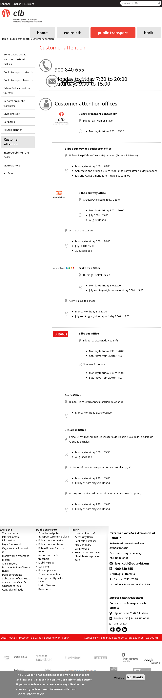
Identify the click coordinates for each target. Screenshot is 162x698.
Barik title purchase (86, 541)
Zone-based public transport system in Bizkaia (15, 59)
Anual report (9, 563)
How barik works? (85, 533)
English (17, 4)
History (6, 560)
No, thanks (135, 680)
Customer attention (42, 39)
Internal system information (11, 538)
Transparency (10, 533)
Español (5, 4)
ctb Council (152, 637)
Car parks (9, 122)
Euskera (29, 4)
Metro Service (12, 165)
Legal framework (12, 544)
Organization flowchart (15, 548)
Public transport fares (16, 80)
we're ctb (73, 32)
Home (42, 32)
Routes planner (13, 129)
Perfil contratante (12, 574)
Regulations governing (87, 552)
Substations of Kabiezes (16, 578)
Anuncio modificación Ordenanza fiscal (14, 584)
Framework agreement (15, 556)
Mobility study (12, 113)
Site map (106, 637)
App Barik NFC (83, 544)
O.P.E (5, 552)
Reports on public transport (14, 103)
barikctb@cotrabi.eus (77, 81)
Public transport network (18, 72)
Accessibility (91, 637)
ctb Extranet (136, 637)
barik (148, 32)
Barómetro (10, 173)
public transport (113, 32)
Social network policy (56, 637)
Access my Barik (84, 537)
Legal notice (8, 637)
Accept (119, 680)
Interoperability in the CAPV (16, 155)
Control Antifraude (12, 589)
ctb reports (120, 637)
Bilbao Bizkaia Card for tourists (17, 90)
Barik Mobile (82, 548)
